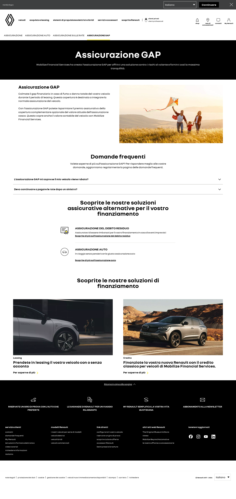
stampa (112, 477)
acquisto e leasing (39, 20)
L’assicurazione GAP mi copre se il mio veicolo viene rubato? (51, 179)
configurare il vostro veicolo (110, 432)
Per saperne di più (24, 372)
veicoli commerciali (60, 443)
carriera (123, 477)
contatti (9, 432)
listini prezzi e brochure (107, 446)
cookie (41, 477)
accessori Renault (105, 443)
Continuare (209, 4)
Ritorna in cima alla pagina (118, 384)
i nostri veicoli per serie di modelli (66, 432)
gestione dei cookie (56, 478)
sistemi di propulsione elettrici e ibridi (73, 20)
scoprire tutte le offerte (108, 439)
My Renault (10, 439)
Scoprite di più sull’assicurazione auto (95, 260)
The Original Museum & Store (156, 432)
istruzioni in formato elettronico (20, 443)
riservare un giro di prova (108, 435)
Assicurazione (13, 35)
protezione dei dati (26, 477)
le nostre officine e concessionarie (158, 443)
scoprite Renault (131, 20)
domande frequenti (14, 435)
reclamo (9, 454)
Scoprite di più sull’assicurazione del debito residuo (102, 235)
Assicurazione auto (37, 35)
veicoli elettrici (58, 435)
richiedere (134, 477)
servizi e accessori (108, 20)
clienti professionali (155, 21)
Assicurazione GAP (98, 35)
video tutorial (11, 446)
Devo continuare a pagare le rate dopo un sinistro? (45, 189)
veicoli (22, 20)
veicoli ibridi (56, 439)
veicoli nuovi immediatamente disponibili (87, 477)
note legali (10, 477)
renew (145, 435)
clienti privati (153, 18)
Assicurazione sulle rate (68, 35)
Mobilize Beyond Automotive (156, 439)
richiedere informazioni (16, 450)
